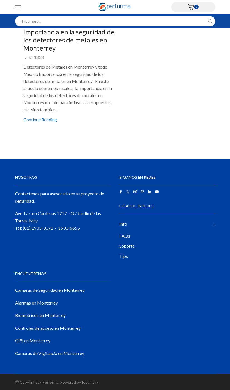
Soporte (127, 245)
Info (123, 224)
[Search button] (210, 21)
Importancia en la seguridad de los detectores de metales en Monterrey (69, 40)
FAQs (124, 235)
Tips (123, 256)
